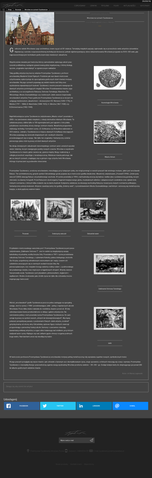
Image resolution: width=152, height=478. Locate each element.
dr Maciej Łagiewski (96, 22)
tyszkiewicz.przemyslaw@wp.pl (111, 451)
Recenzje (18, 9)
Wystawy (145, 5)
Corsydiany (79, 5)
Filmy (116, 5)
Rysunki (105, 5)
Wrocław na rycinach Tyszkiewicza (36, 9)
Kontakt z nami (76, 462)
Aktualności (129, 5)
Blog (9, 9)
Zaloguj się (146, 1)
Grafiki (93, 5)
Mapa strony (89, 462)
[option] (25, 218)
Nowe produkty (62, 462)
